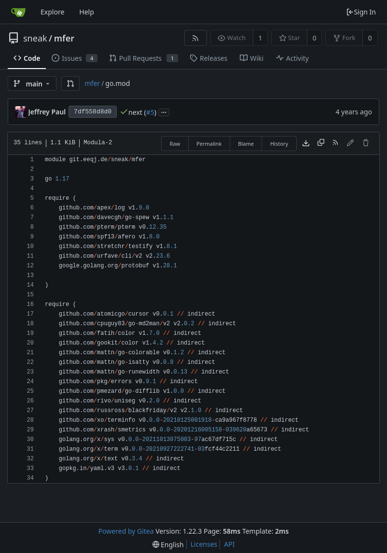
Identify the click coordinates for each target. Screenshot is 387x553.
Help (86, 11)
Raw (174, 143)
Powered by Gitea (126, 531)
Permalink (208, 143)
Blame (246, 143)
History (279, 143)
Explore (52, 11)
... (164, 112)
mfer (64, 38)
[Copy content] (321, 143)
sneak (35, 38)
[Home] (18, 12)
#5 (150, 112)
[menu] (168, 544)
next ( (137, 112)
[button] (70, 83)
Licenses (204, 544)
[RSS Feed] (195, 38)
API (229, 544)
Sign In (361, 11)
